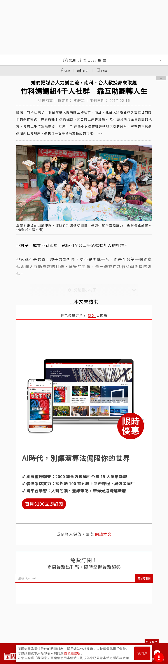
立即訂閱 (143, 578)
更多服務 (151, 641)
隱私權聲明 (72, 653)
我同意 (142, 653)
